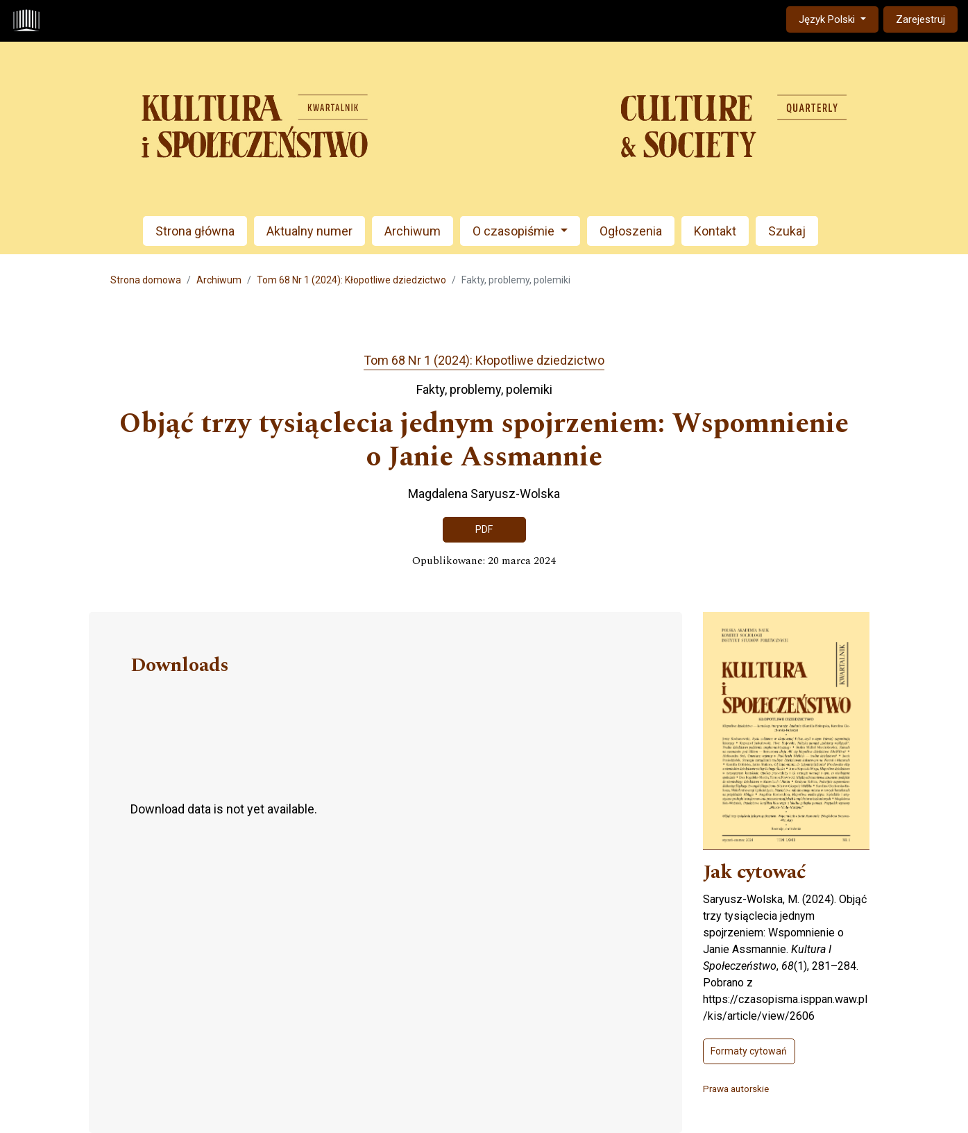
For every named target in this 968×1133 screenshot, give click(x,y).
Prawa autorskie (736, 1088)
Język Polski (838, 18)
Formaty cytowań (749, 1051)
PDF (484, 529)
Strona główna (195, 231)
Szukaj (787, 231)
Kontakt (715, 231)
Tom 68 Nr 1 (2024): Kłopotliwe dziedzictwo (351, 280)
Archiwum (412, 231)
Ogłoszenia (631, 231)
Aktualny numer (309, 231)
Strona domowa (145, 280)
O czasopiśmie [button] (515, 231)
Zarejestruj (920, 19)
